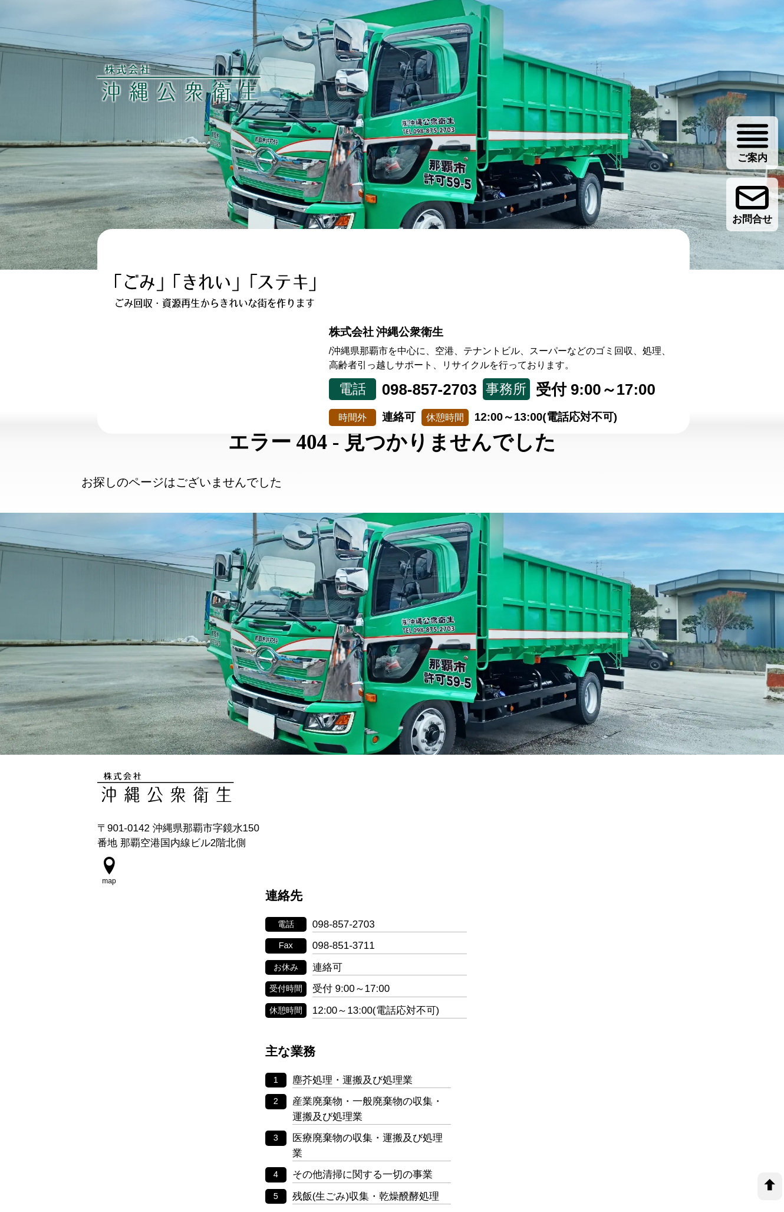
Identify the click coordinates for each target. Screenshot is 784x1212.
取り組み (343, 377)
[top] (769, 1186)
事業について (244, 377)
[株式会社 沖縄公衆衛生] (179, 83)
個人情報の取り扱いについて (392, 1111)
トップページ (146, 377)
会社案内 (539, 377)
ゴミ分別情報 (638, 377)
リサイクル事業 (441, 387)
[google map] (109, 888)
